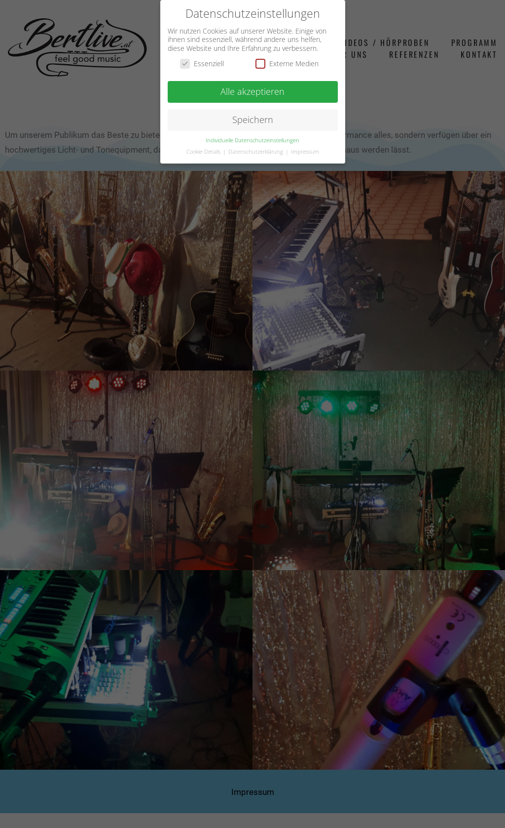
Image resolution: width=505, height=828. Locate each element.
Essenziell (202, 63)
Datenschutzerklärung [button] (256, 151)
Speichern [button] (252, 119)
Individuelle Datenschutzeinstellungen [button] (252, 140)
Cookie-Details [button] (204, 151)
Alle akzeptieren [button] (252, 91)
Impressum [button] (305, 151)
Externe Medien (287, 63)
